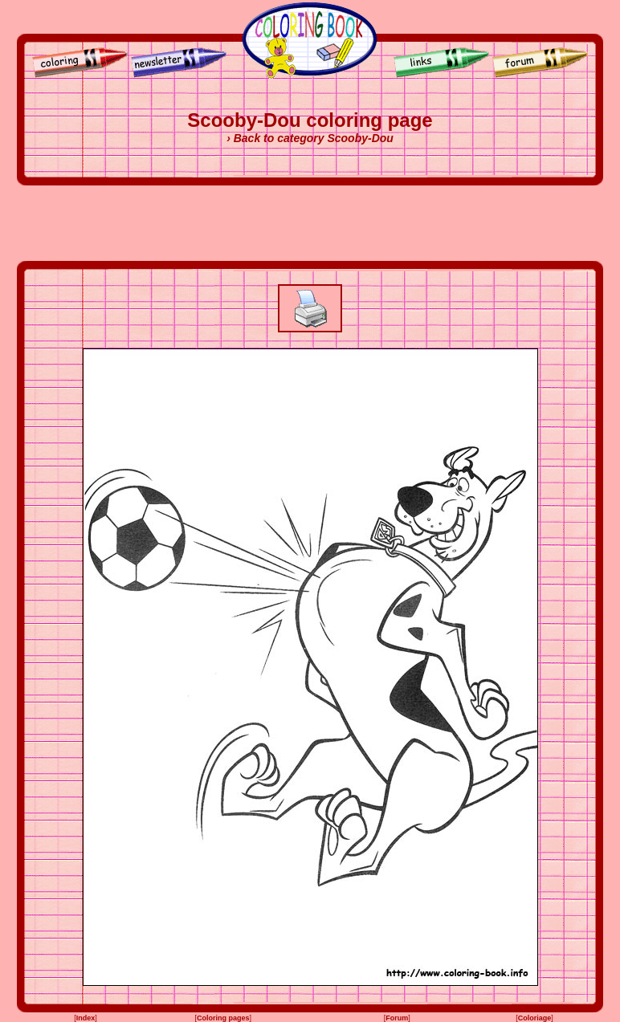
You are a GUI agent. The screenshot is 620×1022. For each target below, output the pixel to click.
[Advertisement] (310, 223)
